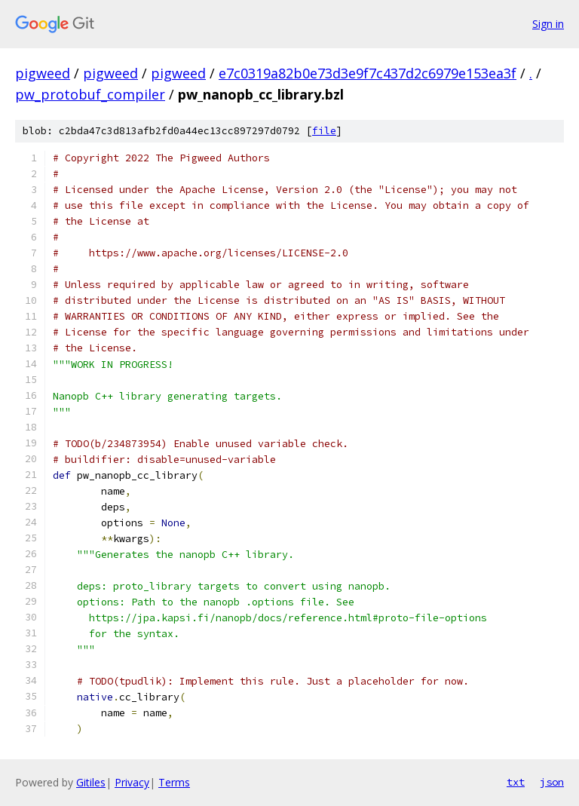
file (324, 130)
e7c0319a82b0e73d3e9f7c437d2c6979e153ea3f (367, 73)
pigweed (42, 73)
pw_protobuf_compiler (90, 94)
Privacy (132, 782)
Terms (174, 782)
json (552, 782)
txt (516, 782)
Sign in (548, 24)
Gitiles (91, 782)
